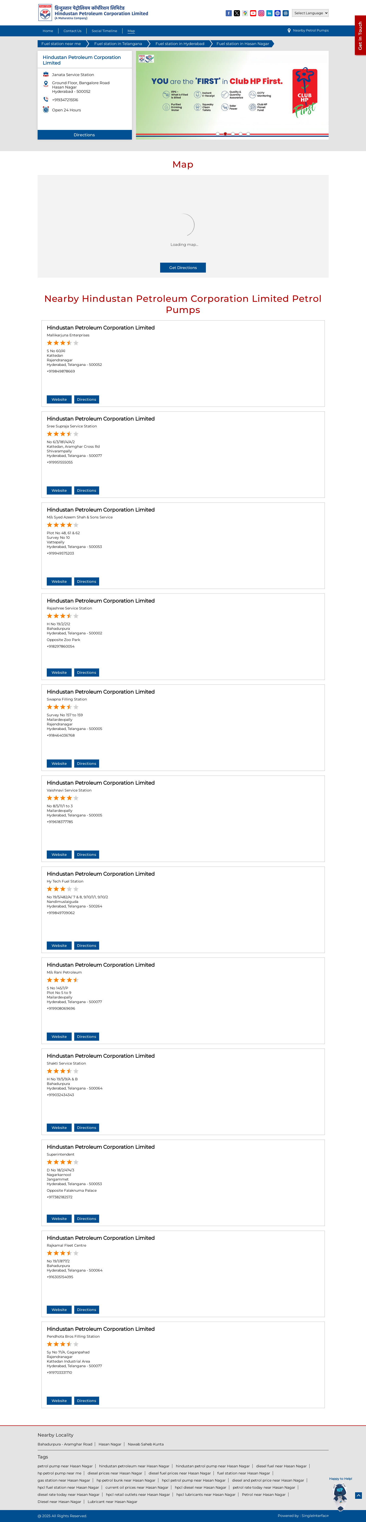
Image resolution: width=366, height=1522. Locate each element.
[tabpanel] (232, 95)
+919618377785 (60, 821)
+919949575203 (60, 553)
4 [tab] (240, 133)
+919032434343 (60, 1095)
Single (315, 1515)
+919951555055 (60, 462)
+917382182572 (59, 1197)
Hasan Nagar (110, 1444)
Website (59, 399)
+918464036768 (61, 735)
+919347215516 (65, 99)
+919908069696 (61, 1008)
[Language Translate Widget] (310, 13)
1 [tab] (217, 133)
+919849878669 (61, 371)
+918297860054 (60, 646)
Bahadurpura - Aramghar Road (65, 1444)
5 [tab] (247, 133)
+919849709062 (61, 913)
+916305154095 (60, 1277)
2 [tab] (224, 133)
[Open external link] (360, 55)
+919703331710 (59, 1372)
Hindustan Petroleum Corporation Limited (101, 328)
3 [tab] (232, 133)
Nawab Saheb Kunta (146, 1444)
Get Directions (183, 267)
